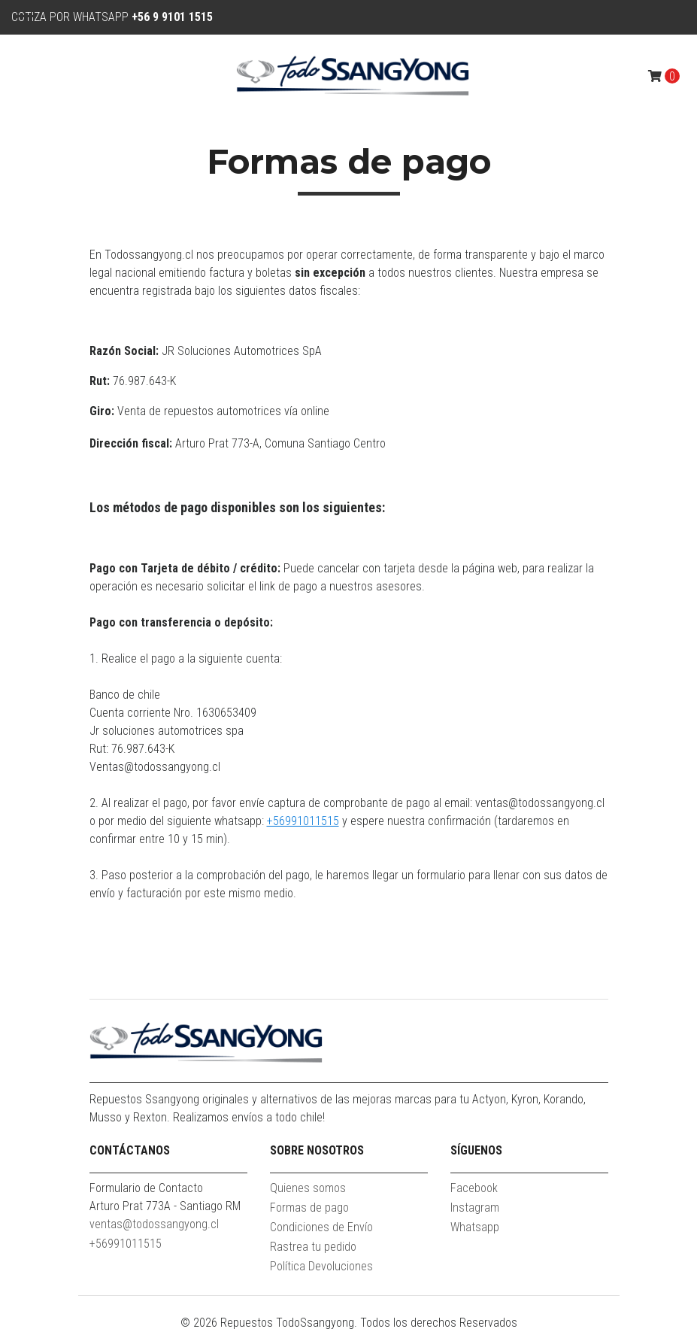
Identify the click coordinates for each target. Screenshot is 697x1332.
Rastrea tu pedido (313, 1246)
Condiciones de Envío (321, 1227)
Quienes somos (308, 1188)
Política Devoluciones (321, 1266)
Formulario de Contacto (146, 1188)
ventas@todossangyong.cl (154, 1224)
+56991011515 (303, 821)
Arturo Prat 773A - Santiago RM (165, 1206)
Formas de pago (309, 1207)
